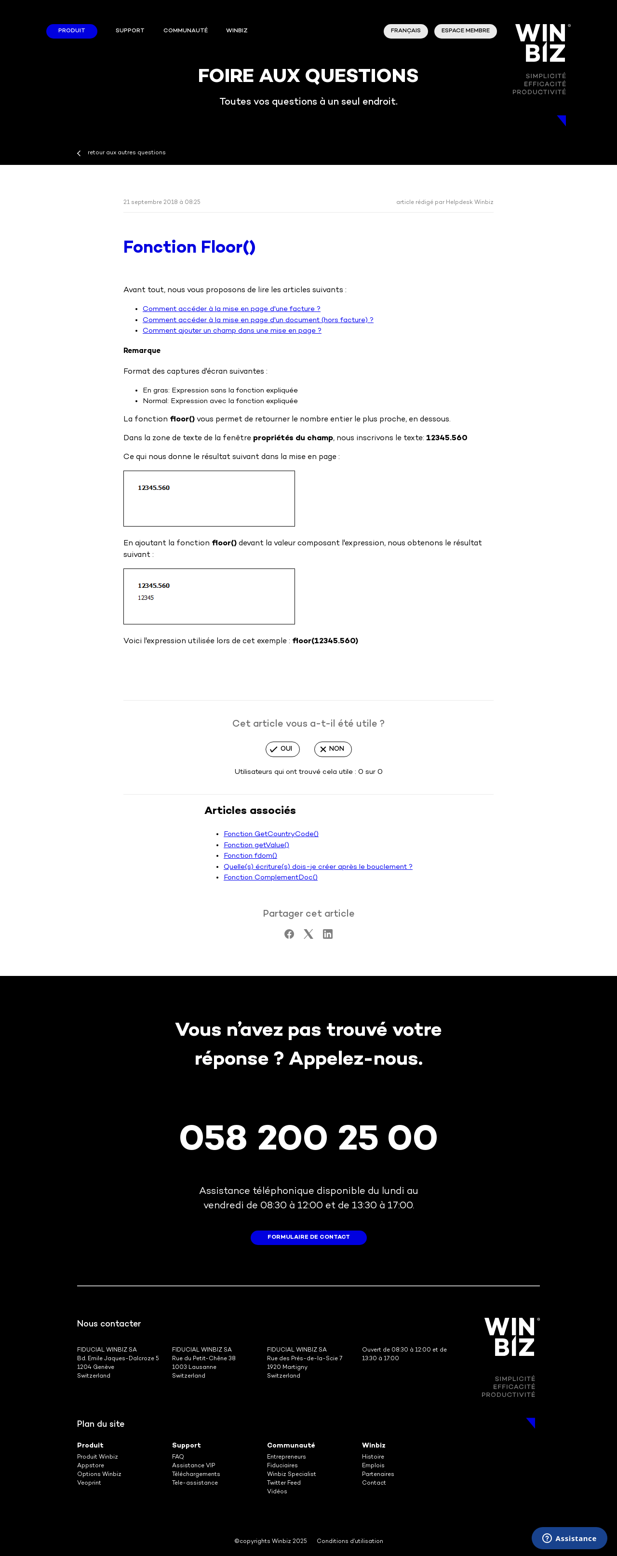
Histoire (373, 1457)
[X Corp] (308, 937)
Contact (374, 1483)
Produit (71, 31)
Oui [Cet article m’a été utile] (286, 749)
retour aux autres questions (127, 153)
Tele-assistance (195, 1483)
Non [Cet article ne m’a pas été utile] (336, 749)
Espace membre (466, 31)
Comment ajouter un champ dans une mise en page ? (232, 331)
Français (406, 31)
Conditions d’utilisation (350, 1542)
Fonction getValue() (256, 845)
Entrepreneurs (286, 1457)
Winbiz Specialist (291, 1475)
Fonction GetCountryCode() (271, 834)
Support (130, 31)
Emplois (373, 1466)
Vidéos (277, 1492)
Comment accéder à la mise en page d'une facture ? (232, 309)
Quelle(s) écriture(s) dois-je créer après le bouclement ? (318, 867)
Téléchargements (196, 1475)
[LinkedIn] (328, 937)
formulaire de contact (309, 1237)
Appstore (90, 1466)
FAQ (178, 1457)
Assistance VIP (193, 1466)
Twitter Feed (284, 1483)
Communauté (185, 31)
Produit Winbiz (97, 1457)
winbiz (237, 31)
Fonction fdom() (250, 856)
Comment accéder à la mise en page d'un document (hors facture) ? (258, 320)
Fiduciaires (282, 1466)
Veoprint (89, 1483)
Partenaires (378, 1475)
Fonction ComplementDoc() (271, 877)
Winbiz (374, 1445)
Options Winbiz (99, 1475)
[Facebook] (289, 937)
